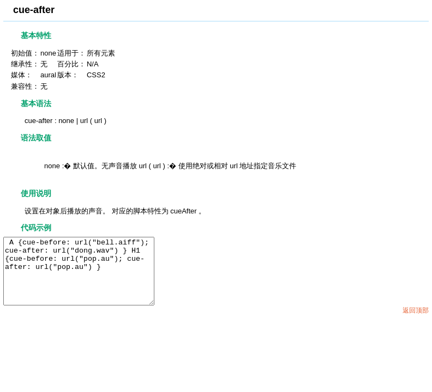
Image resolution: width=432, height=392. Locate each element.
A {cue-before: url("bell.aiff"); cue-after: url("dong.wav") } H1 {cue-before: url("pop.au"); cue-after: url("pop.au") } (87, 277)
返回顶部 (416, 323)
